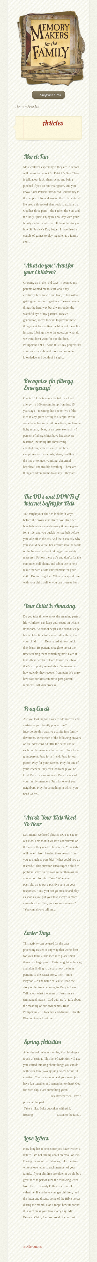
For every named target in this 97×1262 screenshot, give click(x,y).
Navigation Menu (48, 95)
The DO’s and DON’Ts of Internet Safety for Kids (51, 500)
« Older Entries (32, 1246)
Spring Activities (42, 1042)
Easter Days (37, 933)
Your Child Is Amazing (49, 606)
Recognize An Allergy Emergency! (48, 384)
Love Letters (36, 1138)
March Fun (36, 156)
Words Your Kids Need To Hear (50, 820)
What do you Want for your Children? (49, 268)
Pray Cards (36, 708)
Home (20, 106)
